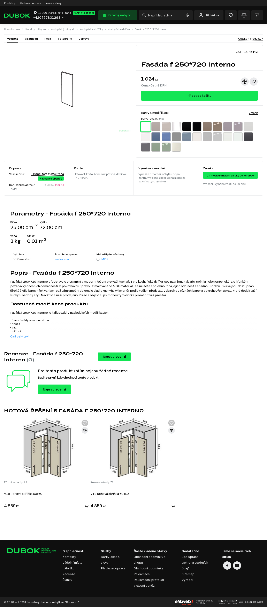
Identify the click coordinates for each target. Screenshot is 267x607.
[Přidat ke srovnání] (245, 81)
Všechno (12, 38)
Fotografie (65, 38)
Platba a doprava (30, 3)
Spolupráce (190, 556)
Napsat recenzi (114, 356)
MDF (104, 259)
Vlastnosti (31, 38)
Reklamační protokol (149, 579)
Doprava (83, 38)
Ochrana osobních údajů (195, 565)
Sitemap (188, 573)
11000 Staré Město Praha (47, 173)
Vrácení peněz (144, 585)
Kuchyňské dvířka (119, 29)
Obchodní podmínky (148, 568)
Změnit (253, 112)
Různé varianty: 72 (15, 481)
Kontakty (9, 3)
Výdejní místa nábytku (72, 565)
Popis (48, 38)
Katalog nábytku (117, 15)
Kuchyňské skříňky (91, 29)
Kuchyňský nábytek (63, 29)
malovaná (62, 259)
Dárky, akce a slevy (110, 559)
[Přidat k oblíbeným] (254, 81)
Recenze (68, 573)
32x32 (260, 601)
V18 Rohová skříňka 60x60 (23, 493)
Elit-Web (200, 602)
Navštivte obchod (84, 13)
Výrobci (187, 579)
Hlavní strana (12, 29)
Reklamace (142, 573)
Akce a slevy (53, 3)
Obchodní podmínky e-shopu (150, 559)
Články (67, 579)
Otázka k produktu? (250, 38)
